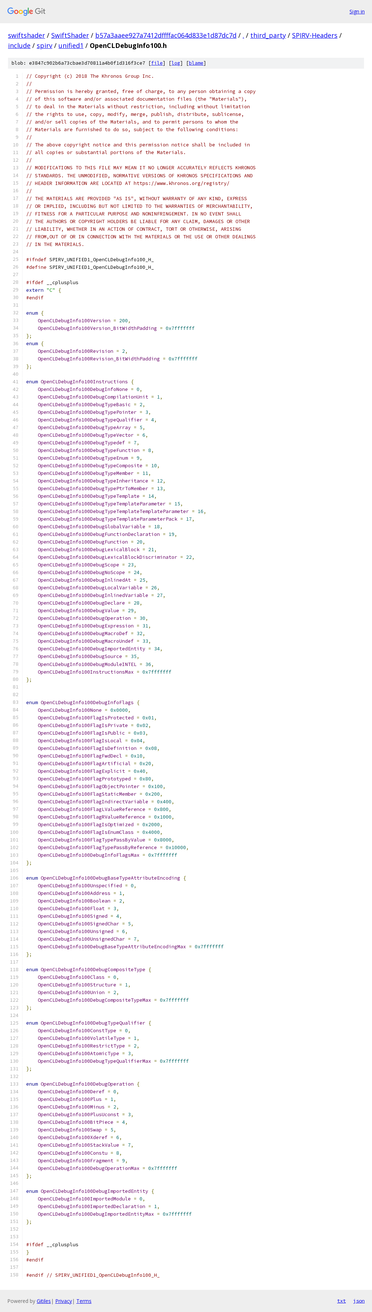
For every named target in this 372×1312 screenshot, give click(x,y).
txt (341, 1300)
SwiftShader (70, 35)
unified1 (71, 45)
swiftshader (26, 35)
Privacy (63, 1300)
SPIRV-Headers (314, 35)
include (19, 45)
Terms (84, 1300)
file (157, 63)
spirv (44, 45)
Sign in (357, 11)
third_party (268, 35)
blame (196, 63)
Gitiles (44, 1300)
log (175, 63)
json (359, 1300)
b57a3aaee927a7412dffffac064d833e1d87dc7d (165, 35)
